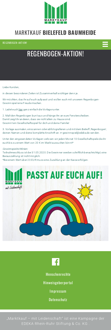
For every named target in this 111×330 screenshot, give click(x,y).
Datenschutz (58, 299)
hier (21, 109)
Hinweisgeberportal (58, 282)
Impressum (58, 291)
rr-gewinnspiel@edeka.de (75, 132)
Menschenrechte (58, 274)
